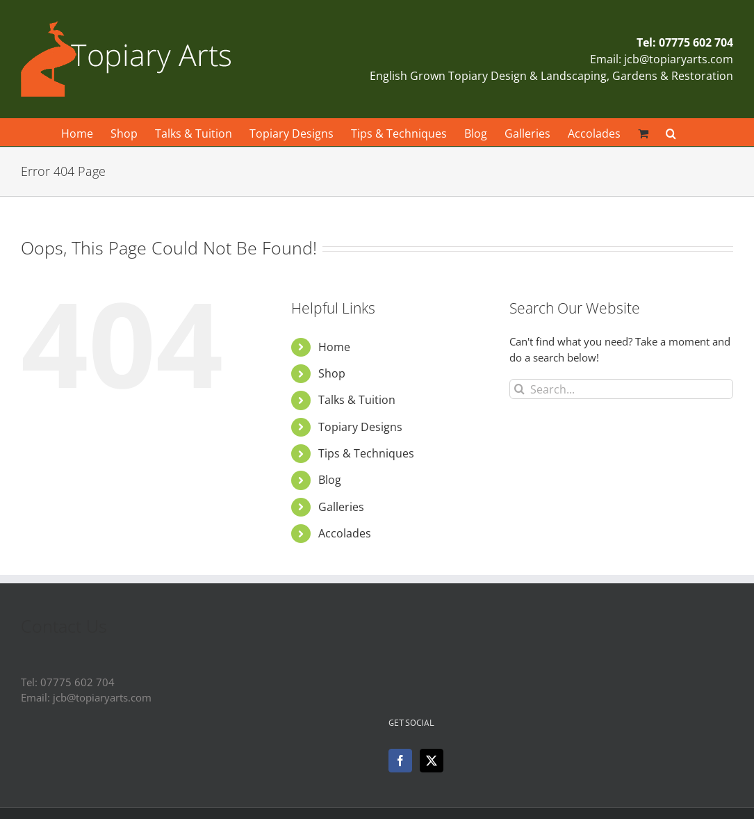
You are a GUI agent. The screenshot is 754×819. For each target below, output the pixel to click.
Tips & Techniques (366, 453)
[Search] (519, 389)
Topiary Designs (360, 427)
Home (334, 347)
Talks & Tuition (356, 399)
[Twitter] (431, 760)
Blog (329, 479)
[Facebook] (400, 760)
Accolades (344, 533)
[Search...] (621, 389)
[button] (671, 132)
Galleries (341, 506)
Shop (331, 373)
